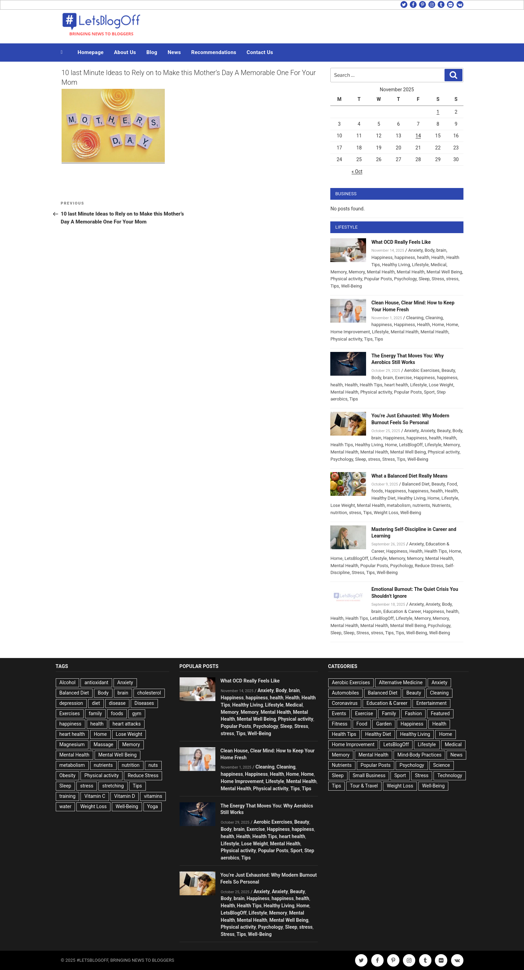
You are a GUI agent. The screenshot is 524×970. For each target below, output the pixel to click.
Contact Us (260, 52)
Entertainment (431, 703)
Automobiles (345, 693)
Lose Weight (441, 384)
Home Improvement (350, 331)
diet (96, 703)
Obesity (68, 775)
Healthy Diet (383, 498)
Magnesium (72, 744)
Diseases (144, 703)
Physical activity (346, 278)
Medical (439, 264)
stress (452, 278)
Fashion (413, 713)
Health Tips (371, 384)
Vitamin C (94, 796)
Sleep (424, 278)
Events (339, 713)
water (66, 806)
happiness (405, 257)
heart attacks (127, 724)
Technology (449, 775)
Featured (440, 713)
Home (438, 324)
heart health (396, 384)
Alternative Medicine (401, 682)
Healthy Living (396, 264)
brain (441, 250)
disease (117, 703)
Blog (151, 52)
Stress (437, 278)
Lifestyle (420, 264)
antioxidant (96, 682)
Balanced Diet (416, 484)
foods (377, 490)
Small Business (369, 775)
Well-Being (351, 286)
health (423, 257)
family (95, 713)
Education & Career (402, 611)
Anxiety (415, 250)
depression (71, 703)
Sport (429, 392)
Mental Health (381, 271)
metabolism (398, 505)
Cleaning (414, 317)
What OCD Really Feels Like (400, 242)
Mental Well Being (444, 271)
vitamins (153, 796)
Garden (384, 724)
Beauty (448, 370)
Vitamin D (124, 796)
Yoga (152, 806)
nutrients (421, 505)
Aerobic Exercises (422, 370)
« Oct (357, 171)
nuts (153, 765)
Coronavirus (345, 703)
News (174, 52)
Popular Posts (378, 278)
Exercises (70, 713)
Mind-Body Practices (419, 755)
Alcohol (68, 682)
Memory (338, 271)
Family (389, 713)
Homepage (91, 52)
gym (136, 713)
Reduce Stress (429, 565)
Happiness (382, 257)
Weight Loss (386, 512)
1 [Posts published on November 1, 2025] (438, 112)
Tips (334, 286)
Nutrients (441, 505)
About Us (125, 52)
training (68, 796)
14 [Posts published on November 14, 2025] (418, 135)
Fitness (339, 724)
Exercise (403, 377)
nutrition (338, 512)
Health (438, 257)
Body (429, 250)
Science (441, 765)
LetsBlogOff (411, 444)
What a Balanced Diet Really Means (409, 476)
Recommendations (213, 52)
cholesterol (149, 693)
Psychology (405, 278)
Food (452, 484)
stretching (113, 786)
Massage (103, 744)
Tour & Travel (364, 786)
